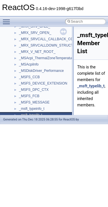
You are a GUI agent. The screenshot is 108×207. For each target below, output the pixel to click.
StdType (25, 80)
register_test (28, 35)
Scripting (26, 42)
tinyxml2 (25, 99)
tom (22, 105)
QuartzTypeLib (30, 29)
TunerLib (26, 111)
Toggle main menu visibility (8, 19)
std (21, 67)
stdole (23, 73)
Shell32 (25, 54)
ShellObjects (28, 61)
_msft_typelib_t (91, 86)
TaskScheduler (30, 86)
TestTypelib (27, 92)
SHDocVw (27, 48)
